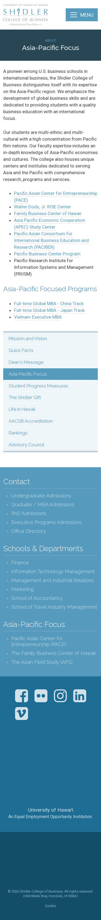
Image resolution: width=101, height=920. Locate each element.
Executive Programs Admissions (46, 522)
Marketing (22, 589)
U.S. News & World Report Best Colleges (72, 751)
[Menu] (82, 14)
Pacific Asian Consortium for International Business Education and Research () (51, 240)
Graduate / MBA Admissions (42, 504)
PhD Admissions (28, 513)
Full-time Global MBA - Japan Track (49, 310)
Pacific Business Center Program (47, 253)
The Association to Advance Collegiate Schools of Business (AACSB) (28, 751)
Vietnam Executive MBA (38, 317)
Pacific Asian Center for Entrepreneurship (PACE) (38, 641)
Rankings (18, 433)
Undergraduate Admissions (41, 495)
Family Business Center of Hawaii (47, 213)
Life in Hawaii (22, 409)
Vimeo (21, 713)
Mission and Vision (28, 338)
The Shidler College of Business (25, 14)
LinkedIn (79, 695)
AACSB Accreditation (31, 421)
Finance (20, 562)
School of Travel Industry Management (54, 607)
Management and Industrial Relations (52, 580)
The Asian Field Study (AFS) (41, 662)
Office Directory (28, 531)
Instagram (60, 695)
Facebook (21, 695)
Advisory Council (26, 444)
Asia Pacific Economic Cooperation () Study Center (49, 223)
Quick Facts (21, 350)
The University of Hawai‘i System (51, 792)
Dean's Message (26, 362)
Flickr (40, 695)
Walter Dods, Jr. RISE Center (42, 206)
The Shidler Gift (25, 397)
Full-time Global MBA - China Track (48, 303)
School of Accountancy (37, 598)
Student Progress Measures (38, 385)
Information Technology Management (53, 571)
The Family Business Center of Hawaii (53, 653)
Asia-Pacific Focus (28, 374)
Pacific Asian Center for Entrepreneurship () (55, 197)
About (50, 40)
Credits (50, 906)
